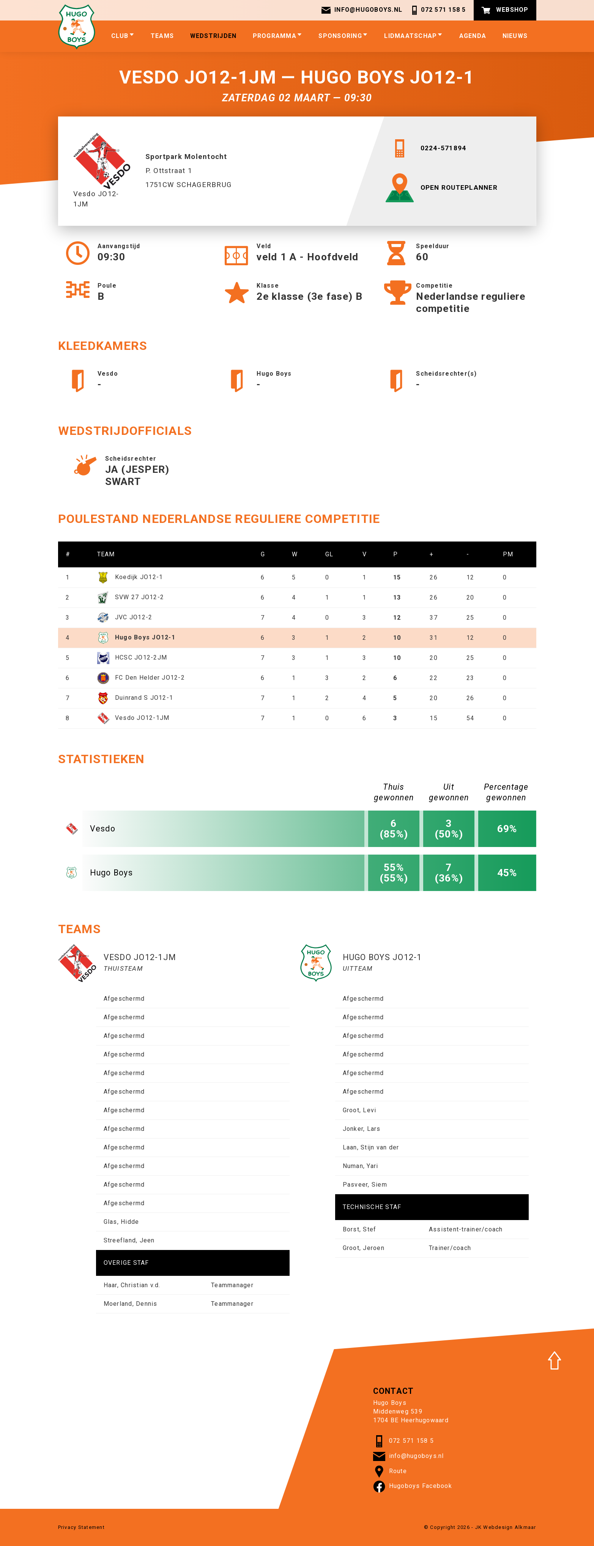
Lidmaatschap (413, 35)
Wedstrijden (213, 35)
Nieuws (515, 35)
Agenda (473, 35)
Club (123, 35)
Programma (278, 35)
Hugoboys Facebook (412, 1486)
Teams (162, 35)
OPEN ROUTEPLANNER (444, 188)
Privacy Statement (81, 1527)
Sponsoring (343, 35)
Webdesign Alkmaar (509, 1527)
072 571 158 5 (438, 10)
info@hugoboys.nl (361, 10)
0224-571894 (427, 148)
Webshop (505, 10)
